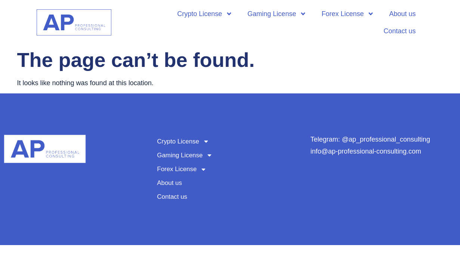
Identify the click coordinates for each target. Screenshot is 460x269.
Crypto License (204, 14)
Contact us (399, 31)
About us (402, 14)
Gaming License (276, 14)
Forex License (347, 14)
